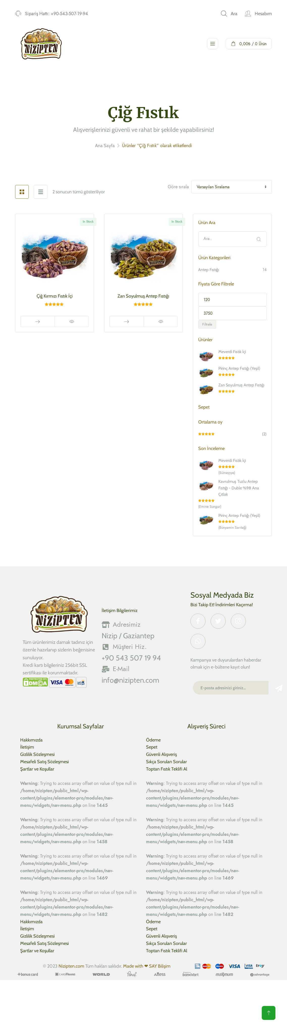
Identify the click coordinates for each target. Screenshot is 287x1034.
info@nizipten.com (130, 680)
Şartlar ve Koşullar (37, 769)
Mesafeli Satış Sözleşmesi (44, 761)
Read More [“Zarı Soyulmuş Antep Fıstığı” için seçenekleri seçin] (127, 321)
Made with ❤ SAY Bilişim (146, 966)
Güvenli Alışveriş (161, 754)
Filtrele (207, 324)
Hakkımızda (31, 740)
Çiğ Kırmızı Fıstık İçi (55, 296)
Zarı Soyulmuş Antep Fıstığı (143, 296)
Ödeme (153, 740)
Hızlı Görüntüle (71, 321)
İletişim (27, 747)
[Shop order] (231, 187)
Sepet (151, 747)
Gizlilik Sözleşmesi (37, 754)
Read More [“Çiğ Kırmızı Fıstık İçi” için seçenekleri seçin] (37, 321)
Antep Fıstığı (208, 269)
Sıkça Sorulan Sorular (166, 761)
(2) (232, 434)
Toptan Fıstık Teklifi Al (166, 769)
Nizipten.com (71, 966)
